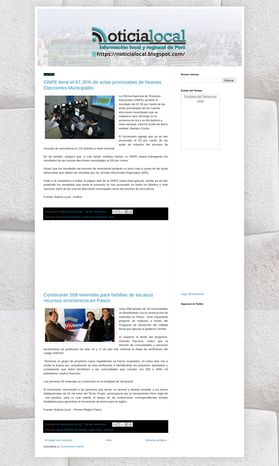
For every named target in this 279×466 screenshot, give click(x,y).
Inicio (109, 440)
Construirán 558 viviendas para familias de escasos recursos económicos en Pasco (98, 297)
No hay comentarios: (96, 211)
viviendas (108, 429)
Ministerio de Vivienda (75, 429)
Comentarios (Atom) (71, 446)
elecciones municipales (68, 217)
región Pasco (95, 429)
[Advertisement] (106, 256)
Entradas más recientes (58, 440)
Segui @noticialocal (192, 294)
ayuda (59, 429)
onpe (111, 217)
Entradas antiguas (156, 440)
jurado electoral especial (94, 217)
